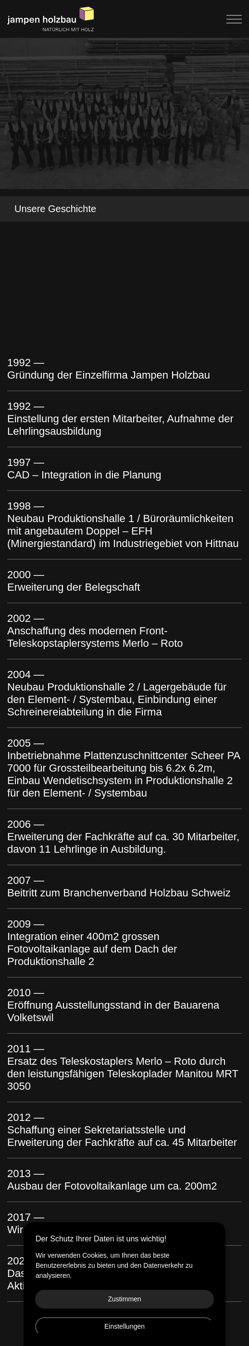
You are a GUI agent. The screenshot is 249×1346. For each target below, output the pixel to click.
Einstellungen (124, 1326)
